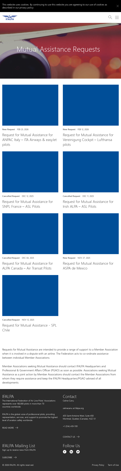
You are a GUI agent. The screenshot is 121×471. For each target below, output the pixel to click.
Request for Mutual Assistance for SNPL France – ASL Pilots (27, 204)
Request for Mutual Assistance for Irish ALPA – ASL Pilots (88, 204)
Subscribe (7, 457)
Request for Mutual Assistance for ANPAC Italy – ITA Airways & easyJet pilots (29, 139)
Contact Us (69, 436)
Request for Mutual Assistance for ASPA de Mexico (88, 266)
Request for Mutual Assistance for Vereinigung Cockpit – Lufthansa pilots (88, 139)
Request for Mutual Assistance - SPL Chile (29, 327)
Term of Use (113, 464)
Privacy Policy (98, 464)
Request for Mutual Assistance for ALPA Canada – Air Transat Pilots (27, 266)
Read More (8, 427)
